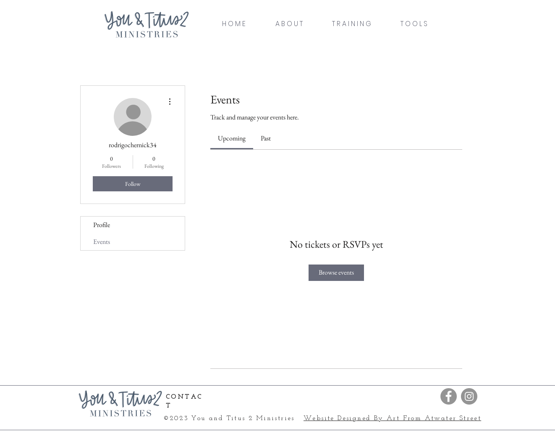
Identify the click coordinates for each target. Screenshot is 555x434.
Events (101, 241)
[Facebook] (448, 396)
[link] (232, 138)
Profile (101, 224)
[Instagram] (469, 396)
